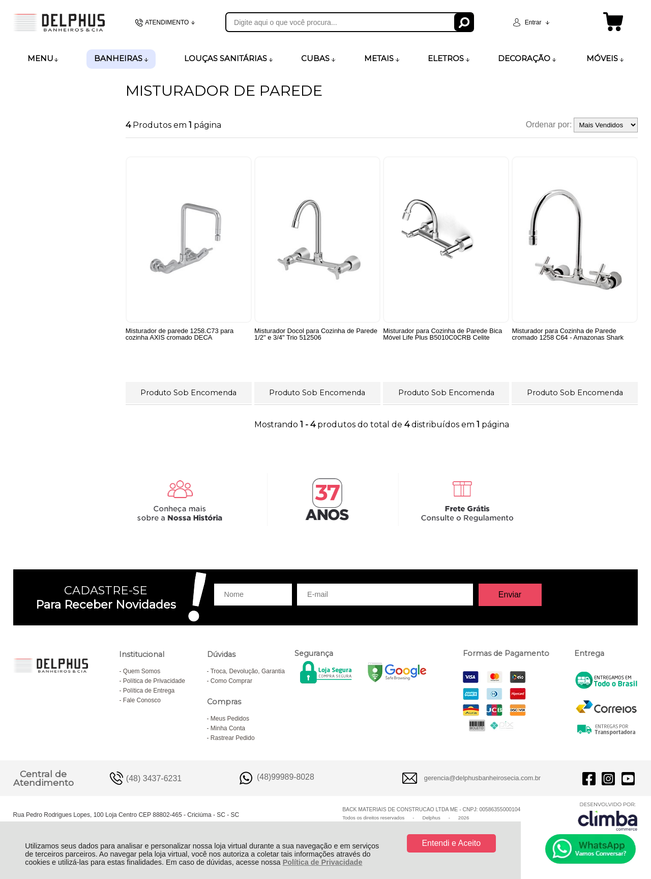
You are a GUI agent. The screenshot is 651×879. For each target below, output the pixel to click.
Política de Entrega (148, 692)
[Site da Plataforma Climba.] (608, 818)
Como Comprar (231, 682)
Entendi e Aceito (451, 843)
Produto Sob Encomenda (188, 392)
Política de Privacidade (323, 862)
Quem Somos (141, 673)
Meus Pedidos (230, 720)
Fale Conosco (142, 702)
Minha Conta (228, 730)
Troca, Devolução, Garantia (248, 673)
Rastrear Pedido (233, 740)
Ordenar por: (549, 124)
